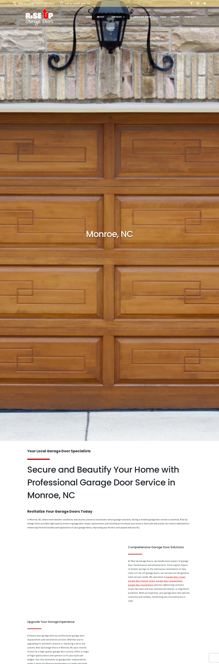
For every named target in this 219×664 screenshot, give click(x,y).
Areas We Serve (142, 16)
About (100, 16)
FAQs (163, 16)
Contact (190, 16)
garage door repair (175, 576)
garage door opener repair (141, 580)
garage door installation (140, 584)
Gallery (175, 16)
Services (116, 16)
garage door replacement (169, 580)
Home (89, 16)
